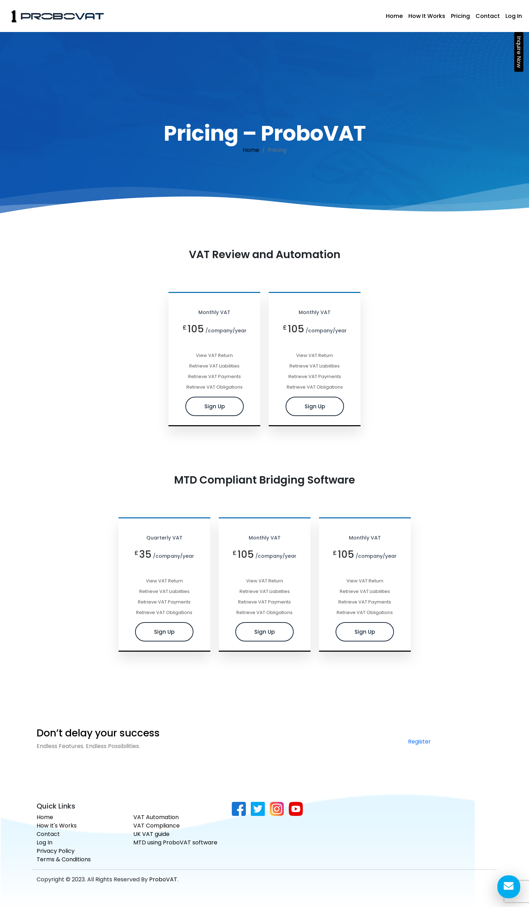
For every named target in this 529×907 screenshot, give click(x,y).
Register (419, 739)
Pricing (460, 16)
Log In (513, 16)
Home (394, 16)
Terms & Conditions (64, 859)
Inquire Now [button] (519, 52)
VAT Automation (156, 817)
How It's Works (57, 826)
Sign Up (214, 404)
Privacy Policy (56, 851)
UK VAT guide (151, 834)
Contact (488, 16)
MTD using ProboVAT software (175, 842)
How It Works (426, 16)
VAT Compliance (156, 826)
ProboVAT (163, 879)
